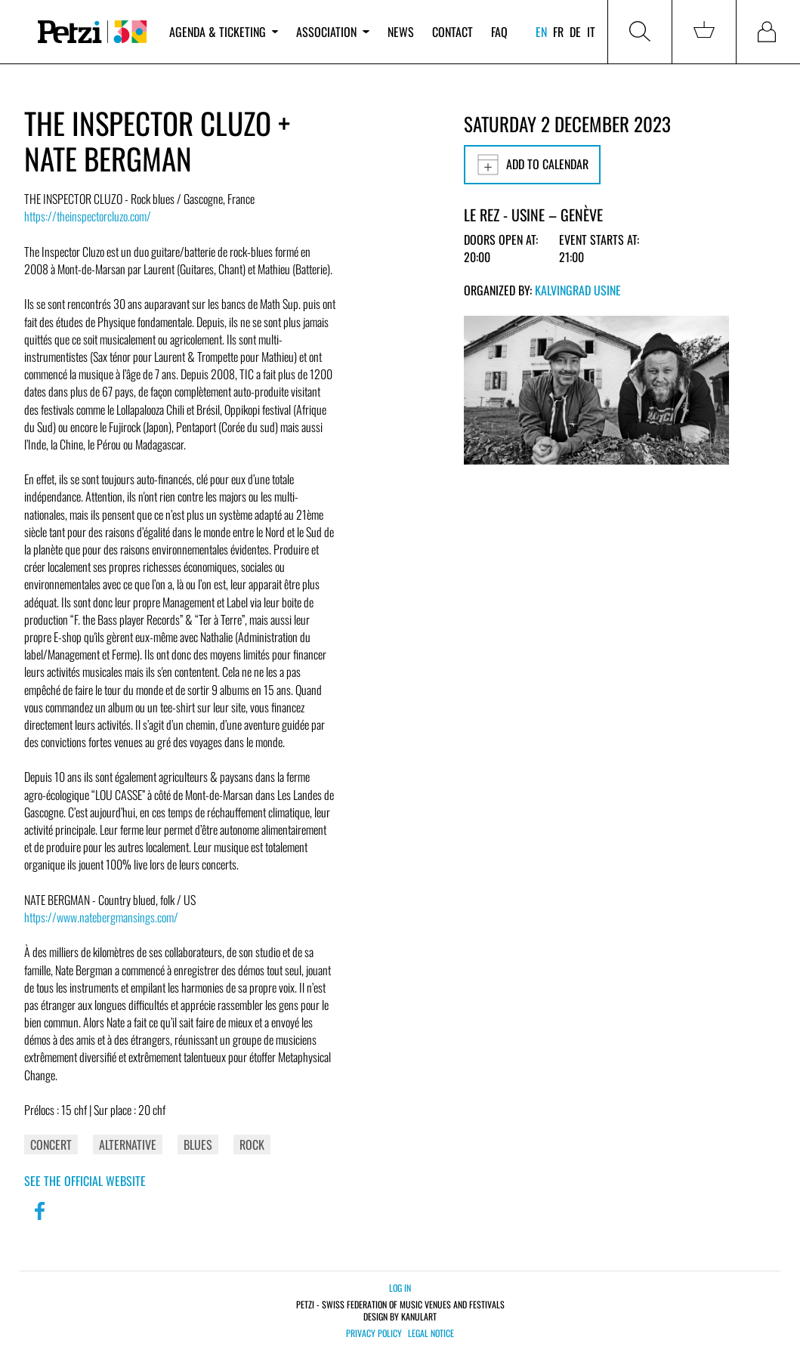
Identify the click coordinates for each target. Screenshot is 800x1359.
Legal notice (431, 1333)
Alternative (127, 1144)
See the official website (85, 1181)
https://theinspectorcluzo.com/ (87, 216)
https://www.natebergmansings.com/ (101, 917)
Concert (51, 1144)
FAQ (499, 32)
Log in (400, 1287)
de (575, 32)
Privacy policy (374, 1333)
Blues (198, 1144)
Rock (251, 1144)
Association (332, 32)
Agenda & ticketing (223, 32)
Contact (452, 32)
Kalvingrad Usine (578, 290)
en (541, 32)
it (591, 32)
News (401, 32)
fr (558, 32)
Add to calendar (532, 165)
